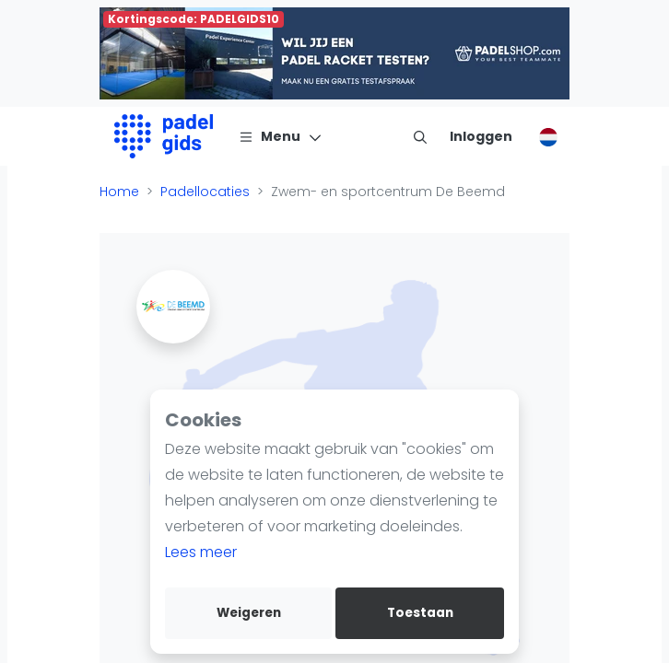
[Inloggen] (481, 136)
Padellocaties (205, 191)
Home (119, 191)
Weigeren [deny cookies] (249, 613)
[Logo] (164, 136)
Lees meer (201, 552)
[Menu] (281, 136)
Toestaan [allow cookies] (420, 613)
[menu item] (420, 136)
